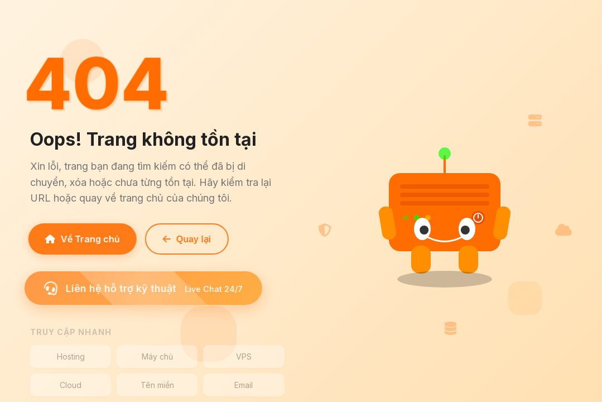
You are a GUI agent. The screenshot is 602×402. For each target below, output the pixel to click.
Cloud (70, 385)
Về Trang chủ (79, 239)
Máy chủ (157, 356)
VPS (244, 356)
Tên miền (157, 385)
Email (243, 385)
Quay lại (184, 239)
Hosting (71, 356)
